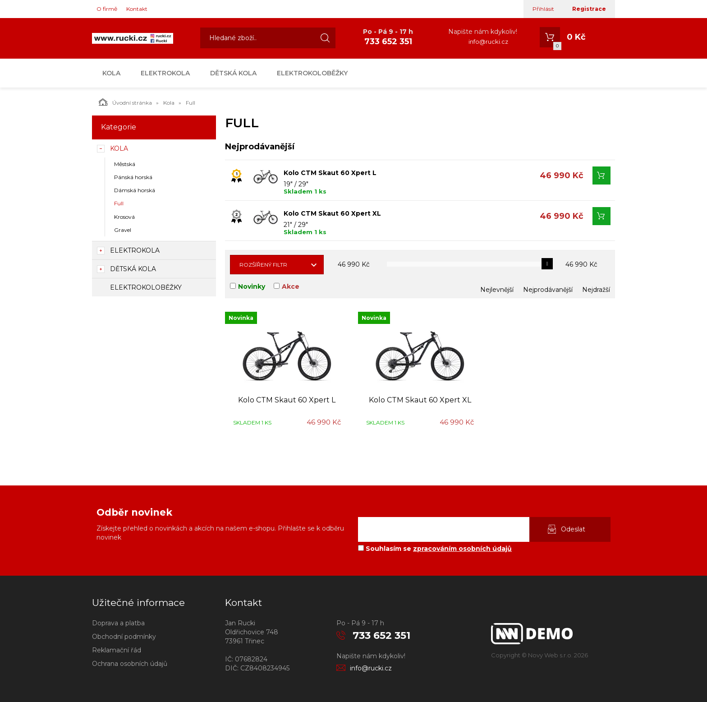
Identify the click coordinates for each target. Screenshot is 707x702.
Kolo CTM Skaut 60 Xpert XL (332, 213)
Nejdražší (596, 290)
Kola (111, 73)
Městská (124, 164)
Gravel (122, 229)
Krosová (124, 216)
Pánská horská (133, 177)
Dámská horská (134, 190)
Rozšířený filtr (263, 264)
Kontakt (136, 8)
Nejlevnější (497, 290)
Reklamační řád (116, 650)
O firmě (106, 8)
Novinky (251, 286)
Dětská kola (233, 73)
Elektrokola (165, 73)
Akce (290, 286)
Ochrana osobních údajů (129, 664)
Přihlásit (543, 8)
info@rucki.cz (488, 41)
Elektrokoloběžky (312, 73)
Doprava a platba (118, 623)
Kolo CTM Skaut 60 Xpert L (330, 173)
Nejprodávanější (548, 290)
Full (119, 203)
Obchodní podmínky (124, 637)
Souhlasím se (435, 549)
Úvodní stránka (125, 101)
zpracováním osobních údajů (462, 549)
